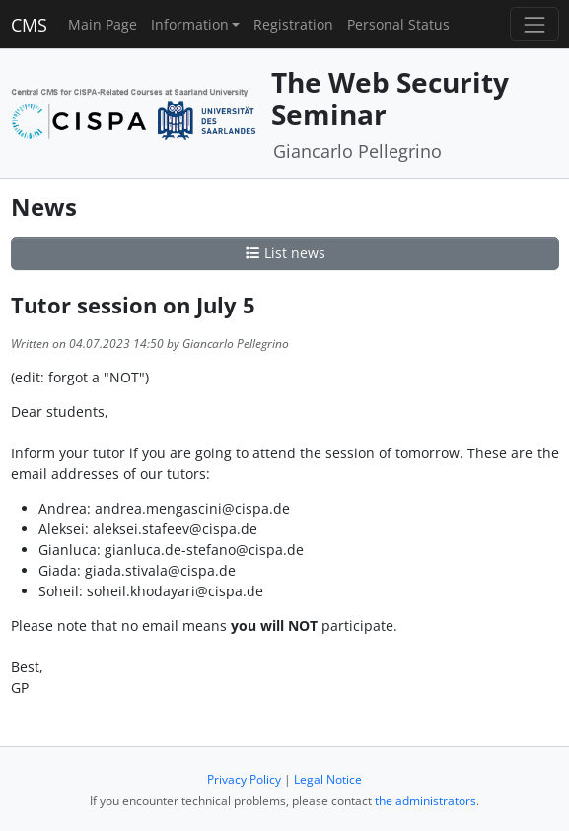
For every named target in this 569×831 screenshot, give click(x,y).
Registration (293, 24)
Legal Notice (328, 779)
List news (285, 252)
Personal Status (398, 24)
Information (190, 24)
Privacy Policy (244, 779)
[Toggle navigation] (534, 24)
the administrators (425, 801)
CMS (29, 24)
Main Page (102, 24)
